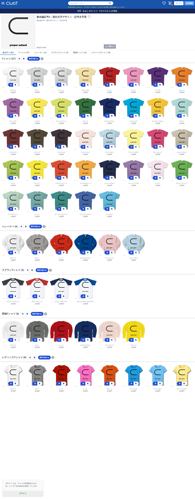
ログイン (179, 3)
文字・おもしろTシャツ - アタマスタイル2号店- (97, 11)
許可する (22, 493)
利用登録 (189, 3)
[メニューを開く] (3, 3)
